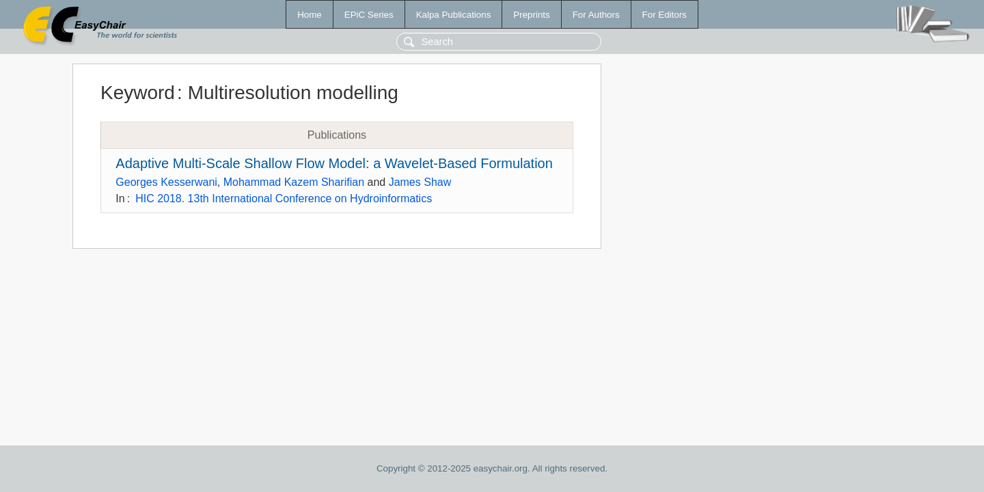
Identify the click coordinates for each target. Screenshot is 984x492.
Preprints (531, 15)
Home (309, 15)
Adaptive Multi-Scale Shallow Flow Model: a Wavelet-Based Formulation (334, 163)
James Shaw (420, 182)
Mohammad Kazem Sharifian (293, 182)
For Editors (664, 15)
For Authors (596, 15)
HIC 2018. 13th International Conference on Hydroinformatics (283, 198)
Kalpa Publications (453, 15)
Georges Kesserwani (166, 182)
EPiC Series (369, 15)
